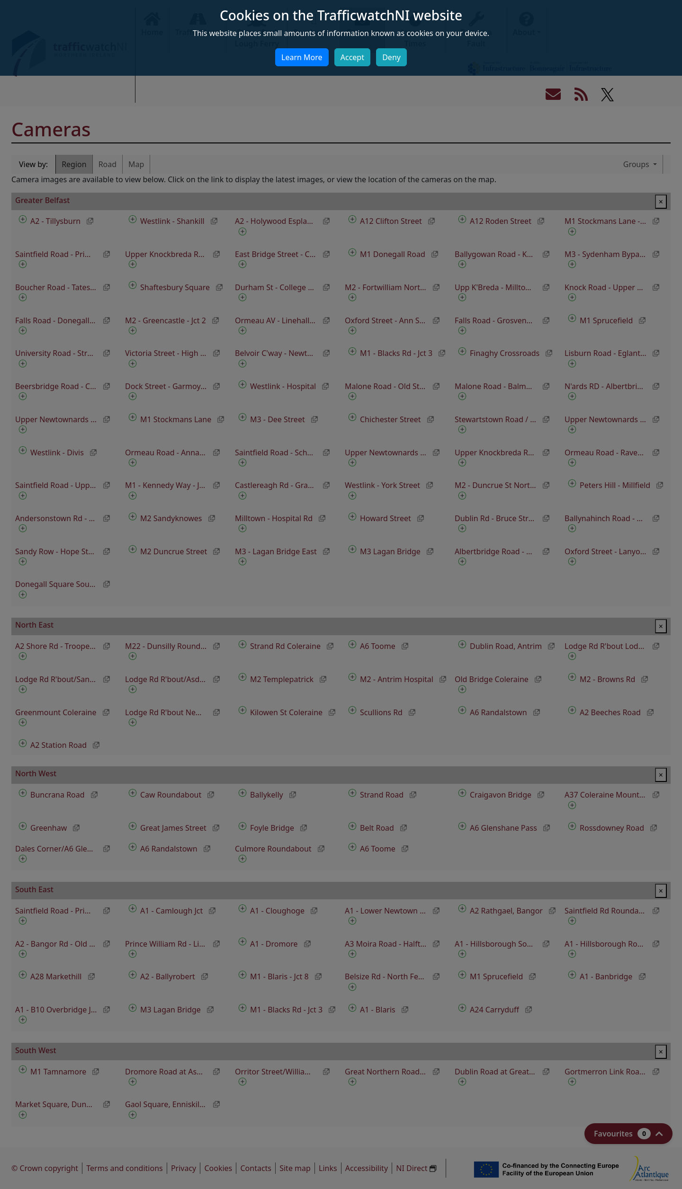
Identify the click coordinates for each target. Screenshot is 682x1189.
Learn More (302, 57)
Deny (391, 57)
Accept (352, 57)
